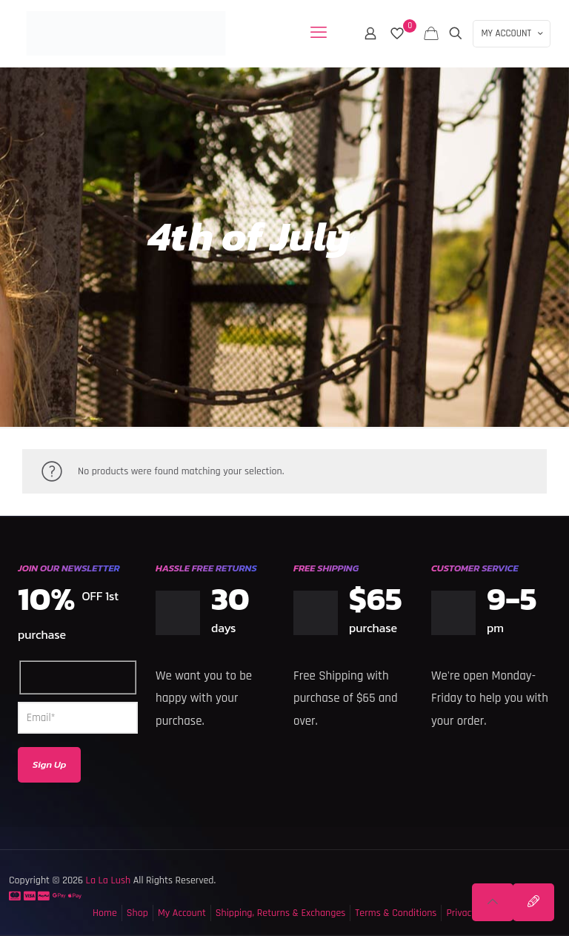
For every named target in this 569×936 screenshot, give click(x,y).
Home (105, 913)
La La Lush (106, 880)
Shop (137, 913)
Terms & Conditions (395, 913)
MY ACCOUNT (513, 33)
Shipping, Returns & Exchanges (281, 913)
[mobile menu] (318, 33)
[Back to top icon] (492, 902)
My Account (182, 913)
